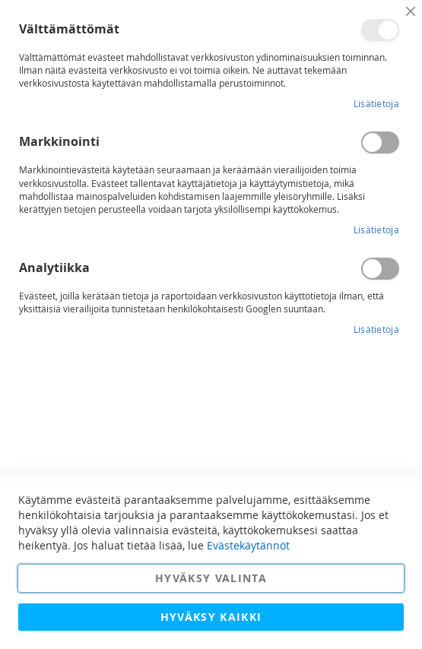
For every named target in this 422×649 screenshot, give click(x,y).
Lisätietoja (376, 103)
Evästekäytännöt (248, 545)
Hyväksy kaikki (211, 616)
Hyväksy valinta (211, 578)
